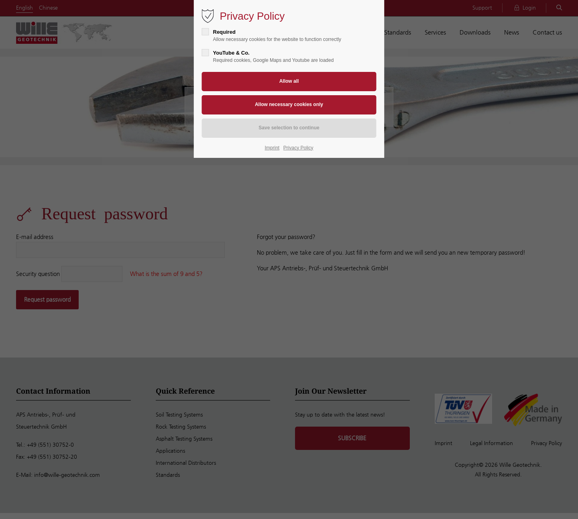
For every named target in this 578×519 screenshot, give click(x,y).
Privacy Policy (298, 148)
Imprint (272, 148)
